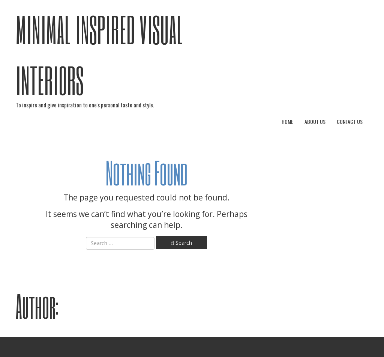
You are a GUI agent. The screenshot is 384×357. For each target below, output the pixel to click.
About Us (315, 121)
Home (287, 121)
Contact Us (350, 121)
